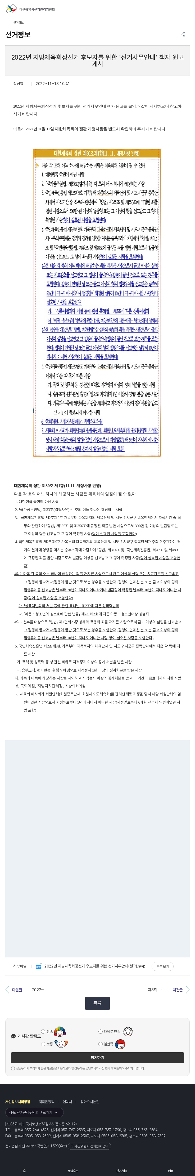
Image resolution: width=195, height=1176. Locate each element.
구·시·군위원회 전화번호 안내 (89, 1146)
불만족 (108, 1044)
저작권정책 (46, 1102)
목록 (97, 1003)
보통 (50, 1044)
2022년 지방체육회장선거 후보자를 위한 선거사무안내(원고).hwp (91, 966)
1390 (55, 1146)
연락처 (67, 1102)
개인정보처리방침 (17, 1102)
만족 (50, 1031)
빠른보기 (162, 966)
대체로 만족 (112, 1031)
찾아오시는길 (89, 1102)
